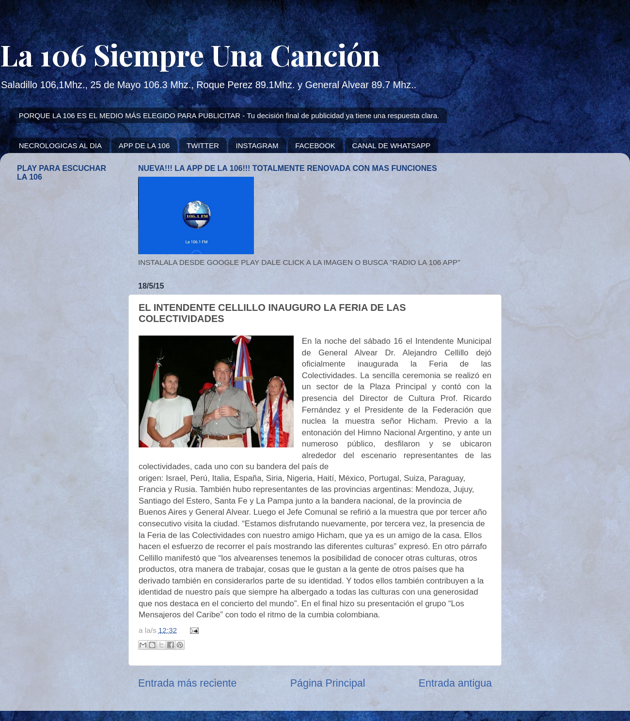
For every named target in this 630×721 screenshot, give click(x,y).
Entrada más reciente (187, 683)
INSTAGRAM (257, 145)
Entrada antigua (455, 683)
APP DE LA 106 (144, 145)
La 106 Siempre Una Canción (190, 54)
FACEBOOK (315, 145)
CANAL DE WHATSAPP (391, 145)
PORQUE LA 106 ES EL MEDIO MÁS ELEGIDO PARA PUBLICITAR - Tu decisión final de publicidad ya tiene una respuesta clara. (229, 115)
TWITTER (203, 145)
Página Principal (327, 683)
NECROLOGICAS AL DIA (60, 145)
